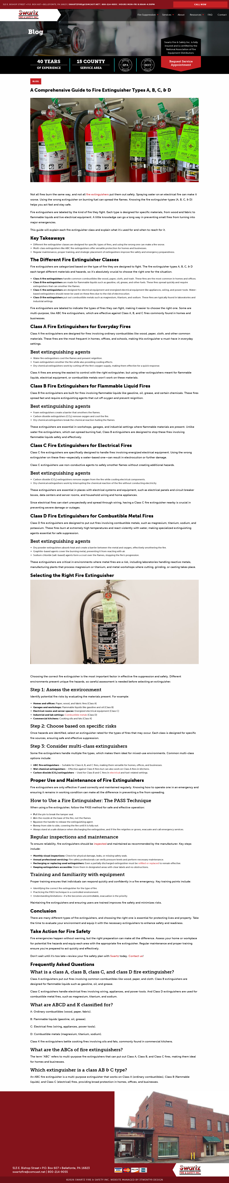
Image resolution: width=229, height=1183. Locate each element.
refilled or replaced (148, 863)
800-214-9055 (109, 4)
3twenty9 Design (151, 1179)
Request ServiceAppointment (181, 63)
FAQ (210, 14)
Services (166, 14)
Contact (222, 14)
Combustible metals (75, 714)
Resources (195, 14)
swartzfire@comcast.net (84, 4)
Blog (36, 81)
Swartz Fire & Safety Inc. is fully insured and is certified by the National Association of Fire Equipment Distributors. (181, 47)
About (181, 14)
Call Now (200, 4)
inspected (100, 843)
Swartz (114, 956)
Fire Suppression (147, 14)
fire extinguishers (97, 194)
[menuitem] (147, 15)
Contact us (135, 956)
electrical (114, 772)
